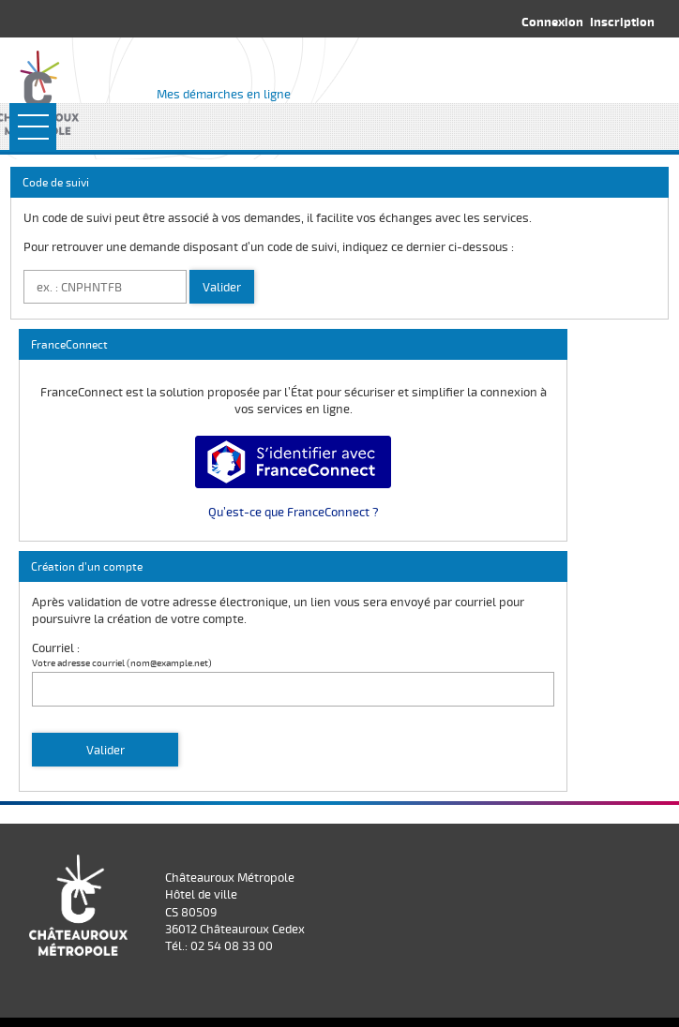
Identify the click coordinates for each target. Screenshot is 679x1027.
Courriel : (56, 647)
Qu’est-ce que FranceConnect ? (293, 511)
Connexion (552, 21)
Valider (222, 286)
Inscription (622, 21)
